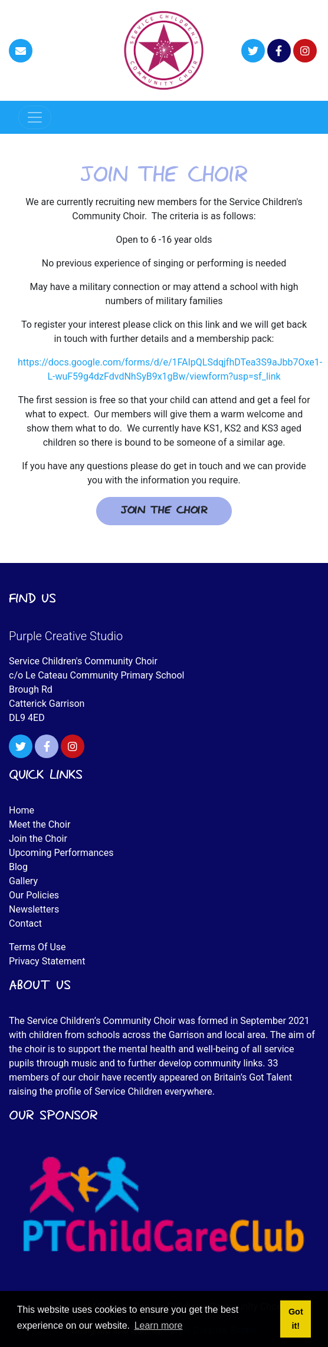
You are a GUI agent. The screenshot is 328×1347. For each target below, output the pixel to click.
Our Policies (34, 895)
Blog (18, 866)
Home (21, 810)
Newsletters (34, 909)
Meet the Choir (39, 824)
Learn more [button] (159, 1325)
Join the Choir (164, 511)
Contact (25, 923)
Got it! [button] (295, 1318)
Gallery (23, 881)
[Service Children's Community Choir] (163, 49)
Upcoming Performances (61, 852)
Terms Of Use (37, 947)
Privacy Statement (47, 961)
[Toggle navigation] (34, 117)
